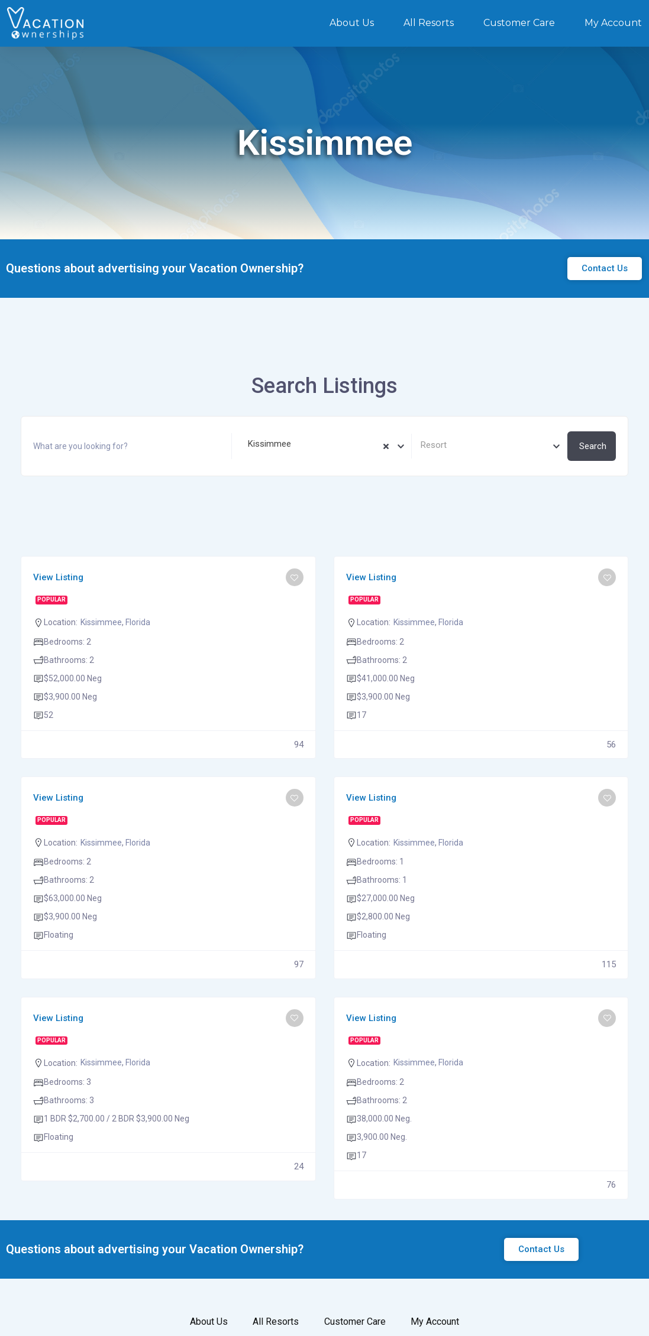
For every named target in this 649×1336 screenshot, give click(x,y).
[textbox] (489, 445)
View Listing (58, 577)
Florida (137, 622)
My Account (613, 22)
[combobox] (321, 446)
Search (592, 446)
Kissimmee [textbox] (266, 443)
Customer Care (519, 22)
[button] (604, 268)
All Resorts (428, 22)
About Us (352, 22)
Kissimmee (101, 622)
